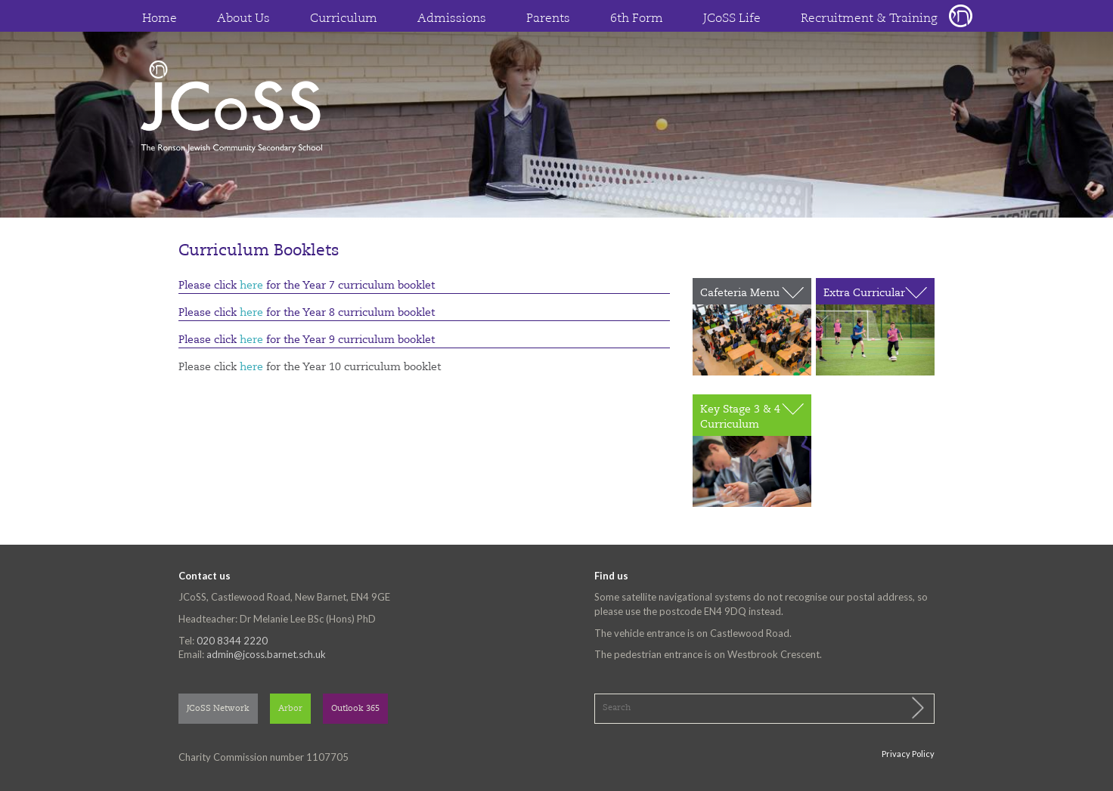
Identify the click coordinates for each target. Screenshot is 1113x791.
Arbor (290, 709)
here (251, 285)
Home (159, 19)
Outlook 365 (355, 709)
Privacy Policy (908, 754)
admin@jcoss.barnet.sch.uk (266, 654)
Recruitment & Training (869, 19)
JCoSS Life (732, 19)
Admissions (451, 19)
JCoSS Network (218, 709)
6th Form (636, 19)
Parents (548, 19)
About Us (243, 19)
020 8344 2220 (232, 641)
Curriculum (343, 19)
